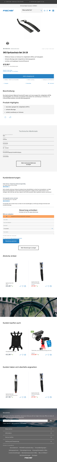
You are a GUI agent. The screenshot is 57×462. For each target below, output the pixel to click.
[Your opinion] (28, 232)
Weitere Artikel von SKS (10, 117)
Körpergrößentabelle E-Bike (39, 450)
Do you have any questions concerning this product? (5, 117)
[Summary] (28, 225)
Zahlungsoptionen (13, 450)
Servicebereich (14, 447)
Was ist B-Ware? (43, 453)
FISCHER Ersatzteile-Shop (26, 447)
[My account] (47, 10)
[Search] (41, 11)
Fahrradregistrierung (25, 450)
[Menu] (53, 10)
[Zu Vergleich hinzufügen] (20, 286)
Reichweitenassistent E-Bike (29, 453)
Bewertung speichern (11, 241)
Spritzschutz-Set (9, 283)
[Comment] (28, 228)
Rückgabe (34, 455)
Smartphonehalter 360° (11, 351)
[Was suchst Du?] (31, 10)
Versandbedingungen (40, 447)
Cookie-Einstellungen (14, 453)
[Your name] (28, 220)
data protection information (16, 238)
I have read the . (13, 238)
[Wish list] (50, 10)
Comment (51, 83)
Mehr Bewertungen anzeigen (28, 248)
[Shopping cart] (44, 10)
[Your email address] (28, 222)
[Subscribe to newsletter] (51, 421)
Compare (5, 83)
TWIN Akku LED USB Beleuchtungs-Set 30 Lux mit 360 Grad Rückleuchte (41, 350)
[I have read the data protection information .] (3, 238)
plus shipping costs (14, 66)
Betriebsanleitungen (25, 455)
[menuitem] (53, 10)
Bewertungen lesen (15, 48)
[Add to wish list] (23, 286)
